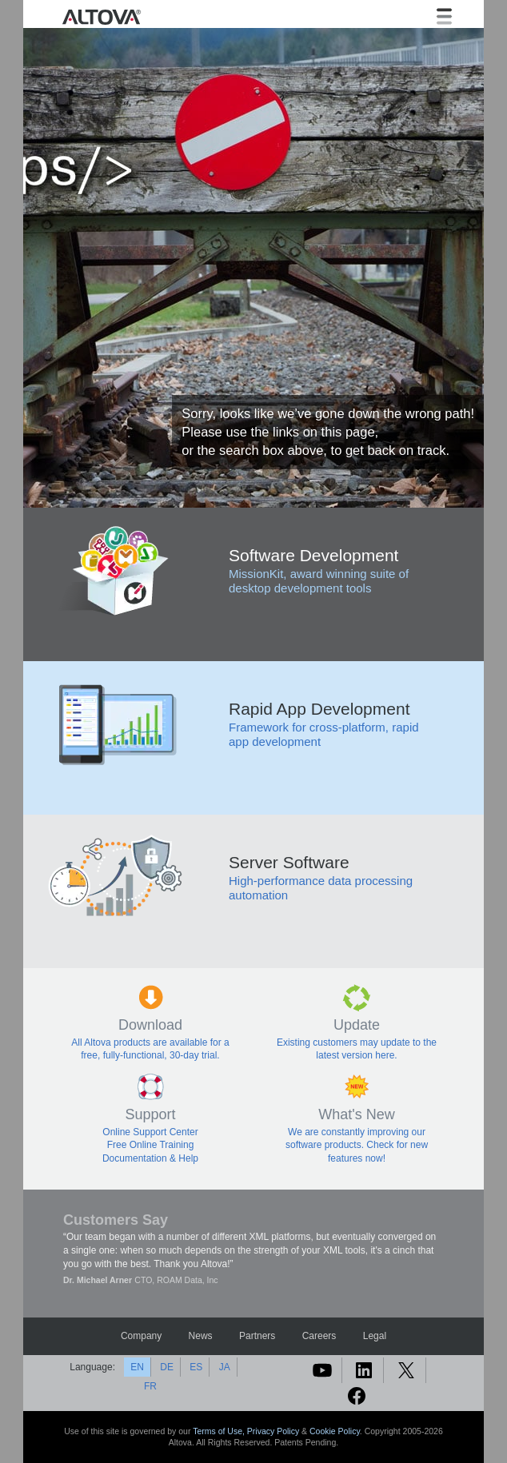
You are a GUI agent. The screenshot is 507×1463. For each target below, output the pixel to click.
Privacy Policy (273, 1431)
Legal (374, 1335)
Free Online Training (150, 1144)
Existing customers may (329, 1042)
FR (150, 1386)
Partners (257, 1335)
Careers (319, 1335)
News (201, 1335)
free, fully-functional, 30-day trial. (150, 1055)
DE (167, 1367)
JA (224, 1367)
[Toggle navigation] (444, 16)
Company (141, 1335)
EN (137, 1367)
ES (196, 1367)
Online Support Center (150, 1132)
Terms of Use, (220, 1431)
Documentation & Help (150, 1158)
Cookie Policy (334, 1431)
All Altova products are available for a (150, 1042)
